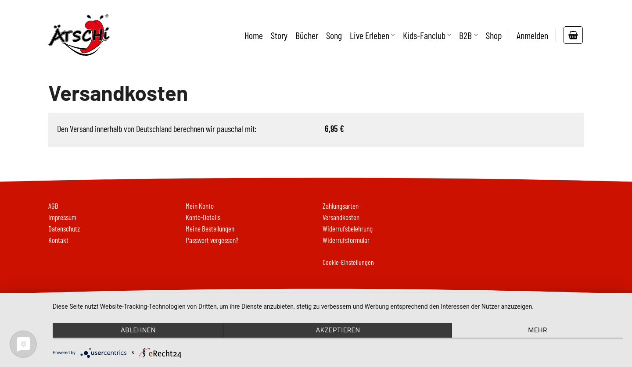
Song (334, 35)
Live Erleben (372, 35)
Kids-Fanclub (427, 35)
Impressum (62, 217)
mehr (537, 330)
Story (279, 35)
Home (253, 35)
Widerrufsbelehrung (348, 228)
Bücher (306, 35)
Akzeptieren (338, 330)
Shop (494, 35)
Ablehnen (138, 330)
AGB (53, 205)
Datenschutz (64, 228)
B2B (468, 35)
